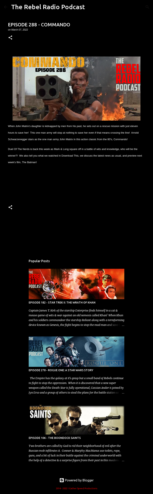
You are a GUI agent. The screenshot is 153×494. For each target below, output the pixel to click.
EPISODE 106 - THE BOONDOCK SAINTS (55, 437)
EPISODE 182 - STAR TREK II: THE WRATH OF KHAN (62, 302)
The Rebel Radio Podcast (48, 6)
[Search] (147, 7)
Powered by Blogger (76, 480)
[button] (10, 38)
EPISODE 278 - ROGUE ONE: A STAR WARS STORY (61, 370)
